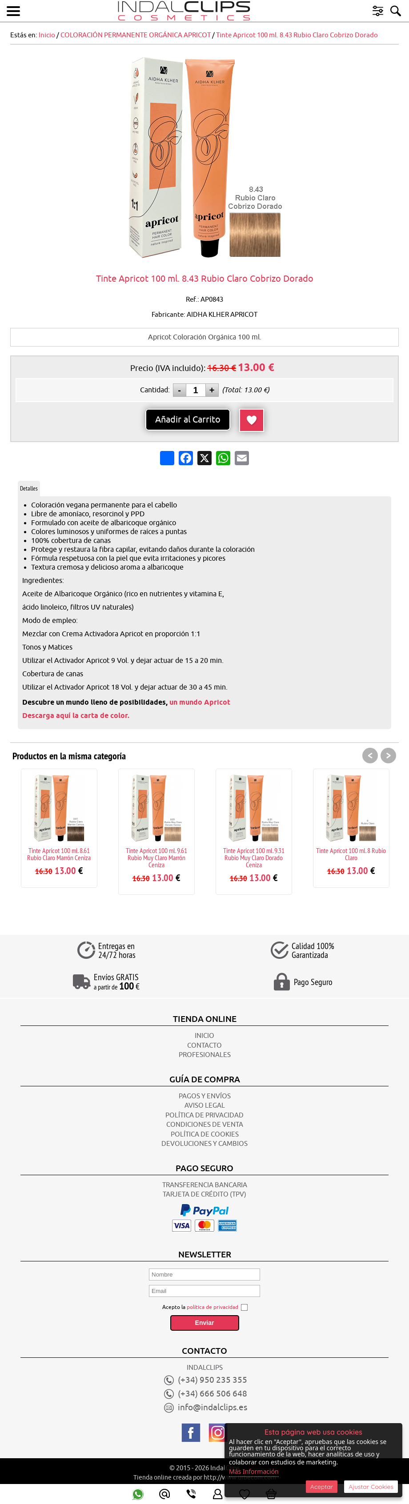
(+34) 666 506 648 (212, 1393)
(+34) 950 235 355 (212, 1380)
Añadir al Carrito (188, 419)
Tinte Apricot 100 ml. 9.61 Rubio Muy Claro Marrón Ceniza (156, 857)
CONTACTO (204, 1045)
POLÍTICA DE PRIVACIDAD (204, 1115)
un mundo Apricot (199, 702)
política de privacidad (212, 1307)
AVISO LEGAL (204, 1105)
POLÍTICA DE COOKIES (205, 1134)
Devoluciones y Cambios (204, 1144)
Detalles (29, 488)
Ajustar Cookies (371, 1487)
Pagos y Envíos (205, 1096)
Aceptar (321, 1487)
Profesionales (205, 1055)
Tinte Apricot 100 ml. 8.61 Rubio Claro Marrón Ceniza (59, 854)
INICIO (204, 1036)
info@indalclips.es (212, 1407)
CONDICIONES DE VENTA (204, 1125)
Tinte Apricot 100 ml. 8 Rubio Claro (351, 854)
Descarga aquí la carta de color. (75, 715)
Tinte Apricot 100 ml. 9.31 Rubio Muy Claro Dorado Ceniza (254, 857)
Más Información (254, 1471)
